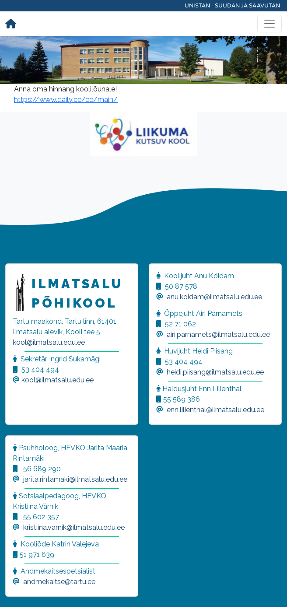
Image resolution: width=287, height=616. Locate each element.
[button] (17, 598)
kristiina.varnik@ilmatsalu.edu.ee (74, 527)
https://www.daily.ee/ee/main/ (66, 99)
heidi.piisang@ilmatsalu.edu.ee (215, 372)
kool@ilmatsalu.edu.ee (49, 342)
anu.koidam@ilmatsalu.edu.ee (214, 297)
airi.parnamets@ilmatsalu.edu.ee (218, 334)
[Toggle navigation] (269, 23)
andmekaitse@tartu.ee (59, 582)
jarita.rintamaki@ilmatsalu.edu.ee (75, 479)
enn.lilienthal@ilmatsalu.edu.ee (215, 410)
